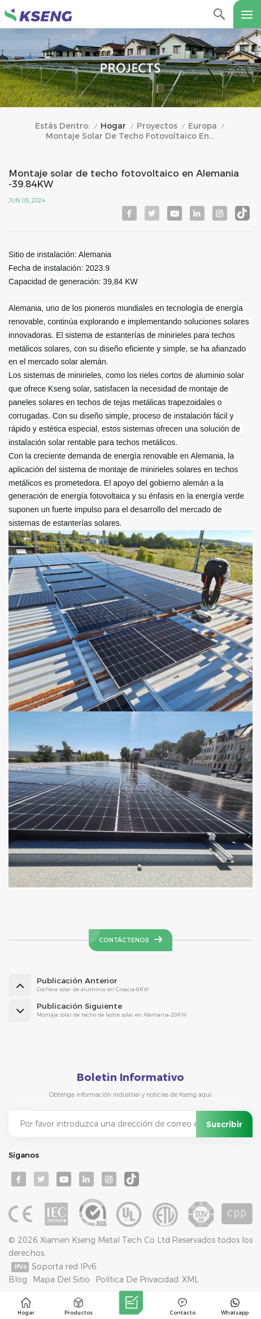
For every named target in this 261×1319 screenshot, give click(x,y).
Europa (202, 126)
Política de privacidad (137, 1279)
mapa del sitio (61, 1279)
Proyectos (157, 126)
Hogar (113, 126)
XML (190, 1279)
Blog (17, 1279)
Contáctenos (124, 940)
